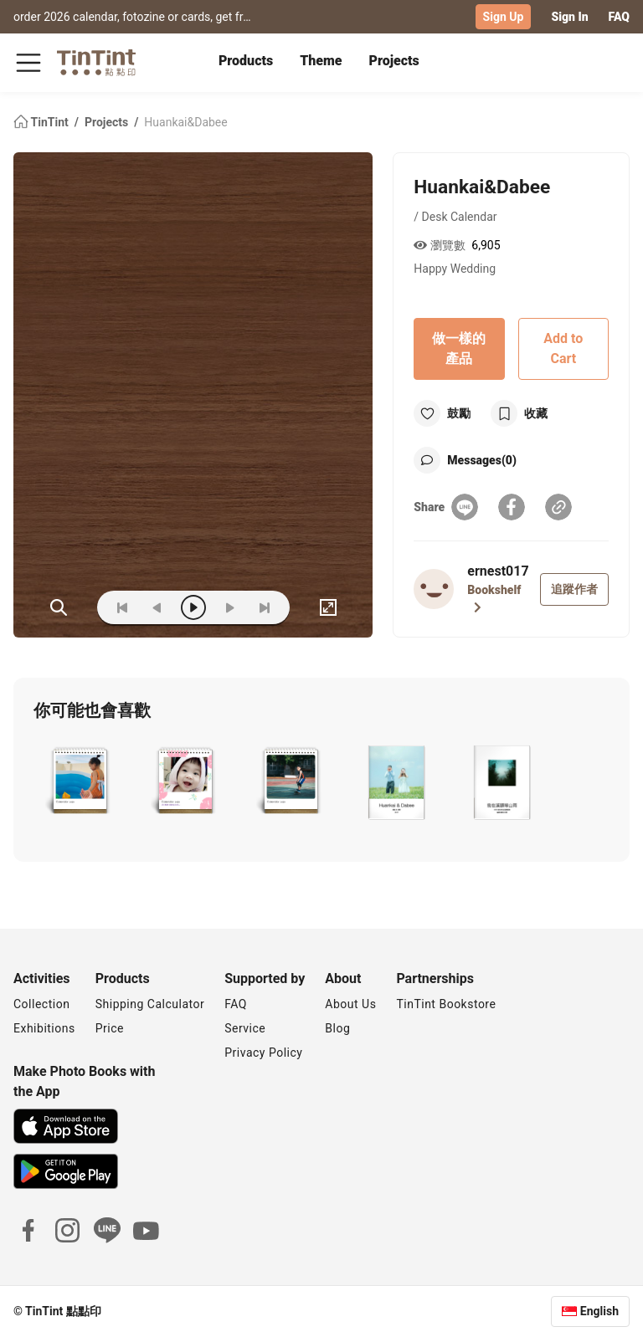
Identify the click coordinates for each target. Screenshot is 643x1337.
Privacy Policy (263, 1052)
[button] (80, 782)
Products (246, 61)
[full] (328, 607)
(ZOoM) (59, 607)
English (599, 1311)
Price (109, 1028)
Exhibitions (44, 1028)
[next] (229, 607)
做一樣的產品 (459, 348)
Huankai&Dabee (185, 122)
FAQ (619, 16)
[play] (193, 607)
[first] (122, 607)
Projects (394, 61)
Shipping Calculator (150, 1004)
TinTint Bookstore (446, 1004)
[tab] (245, 62)
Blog (337, 1028)
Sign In (569, 16)
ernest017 (497, 571)
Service (244, 1028)
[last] (264, 607)
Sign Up (503, 16)
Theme (321, 61)
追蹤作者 (574, 589)
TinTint (42, 122)
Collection (41, 1004)
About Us (350, 1004)
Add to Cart (563, 348)
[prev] (157, 607)
